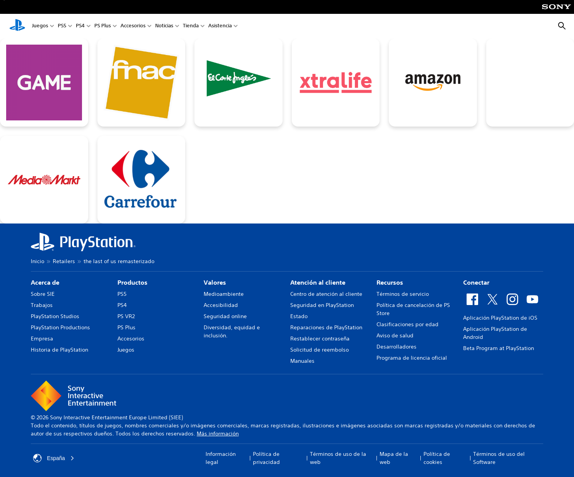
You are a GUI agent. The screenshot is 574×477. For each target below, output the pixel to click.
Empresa (42, 338)
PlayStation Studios (55, 316)
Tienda (191, 26)
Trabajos (42, 305)
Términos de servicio (403, 293)
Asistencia (220, 26)
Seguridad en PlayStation (322, 305)
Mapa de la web (394, 457)
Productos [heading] (132, 282)
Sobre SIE (43, 293)
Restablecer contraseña (320, 338)
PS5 (62, 26)
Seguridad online (225, 316)
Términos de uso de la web (338, 457)
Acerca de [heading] (45, 282)
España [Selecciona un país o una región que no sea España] (54, 458)
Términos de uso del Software (499, 457)
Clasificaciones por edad (407, 324)
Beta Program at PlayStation (498, 348)
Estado (299, 316)
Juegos (40, 26)
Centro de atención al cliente (326, 293)
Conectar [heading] (476, 282)
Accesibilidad (221, 305)
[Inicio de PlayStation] (17, 26)
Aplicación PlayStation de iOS (500, 317)
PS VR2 (126, 316)
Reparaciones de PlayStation (326, 327)
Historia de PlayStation (59, 349)
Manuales (302, 360)
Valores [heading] (215, 282)
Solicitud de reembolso (319, 349)
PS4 (80, 26)
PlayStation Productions (60, 327)
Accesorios (133, 26)
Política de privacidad (266, 457)
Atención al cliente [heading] (317, 282)
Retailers (64, 261)
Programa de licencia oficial (412, 357)
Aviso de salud (395, 335)
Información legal (221, 457)
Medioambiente (224, 293)
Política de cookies (436, 457)
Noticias (164, 26)
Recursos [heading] (390, 282)
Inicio (37, 261)
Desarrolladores (397, 346)
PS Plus (102, 26)
